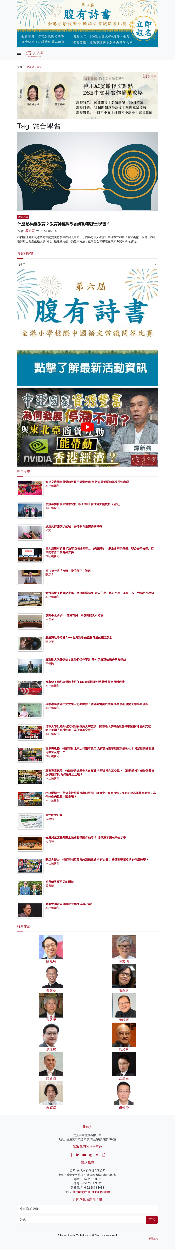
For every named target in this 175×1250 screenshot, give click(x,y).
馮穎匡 (30, 231)
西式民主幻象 (53, 815)
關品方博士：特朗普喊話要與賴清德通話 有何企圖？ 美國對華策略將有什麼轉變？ (97, 859)
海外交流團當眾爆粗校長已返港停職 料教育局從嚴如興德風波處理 (87, 482)
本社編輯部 (52, 485)
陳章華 (49, 641)
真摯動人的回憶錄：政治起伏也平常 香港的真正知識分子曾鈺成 (85, 659)
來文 (48, 530)
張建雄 (49, 819)
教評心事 (23, 217)
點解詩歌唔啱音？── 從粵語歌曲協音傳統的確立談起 (78, 637)
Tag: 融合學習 (34, 67)
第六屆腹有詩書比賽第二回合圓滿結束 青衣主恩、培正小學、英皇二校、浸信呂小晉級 (99, 593)
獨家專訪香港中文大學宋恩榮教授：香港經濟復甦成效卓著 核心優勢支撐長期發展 (96, 704)
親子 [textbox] (22, 265)
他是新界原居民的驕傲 (59, 881)
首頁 (19, 67)
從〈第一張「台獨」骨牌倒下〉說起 (68, 570)
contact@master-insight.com (91, 1191)
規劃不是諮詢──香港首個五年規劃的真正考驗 (74, 615)
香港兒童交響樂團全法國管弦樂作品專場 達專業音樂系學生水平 (85, 837)
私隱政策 (153, 1238)
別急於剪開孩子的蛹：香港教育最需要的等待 (73, 526)
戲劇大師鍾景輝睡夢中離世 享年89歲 (68, 904)
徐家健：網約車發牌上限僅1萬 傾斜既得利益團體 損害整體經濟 (85, 681)
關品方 (49, 574)
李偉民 (49, 663)
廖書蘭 (49, 885)
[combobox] (87, 265)
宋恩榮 (49, 619)
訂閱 (152, 1220)
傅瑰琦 (49, 841)
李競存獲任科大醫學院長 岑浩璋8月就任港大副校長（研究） (83, 504)
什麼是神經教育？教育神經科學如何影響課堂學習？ (63, 224)
